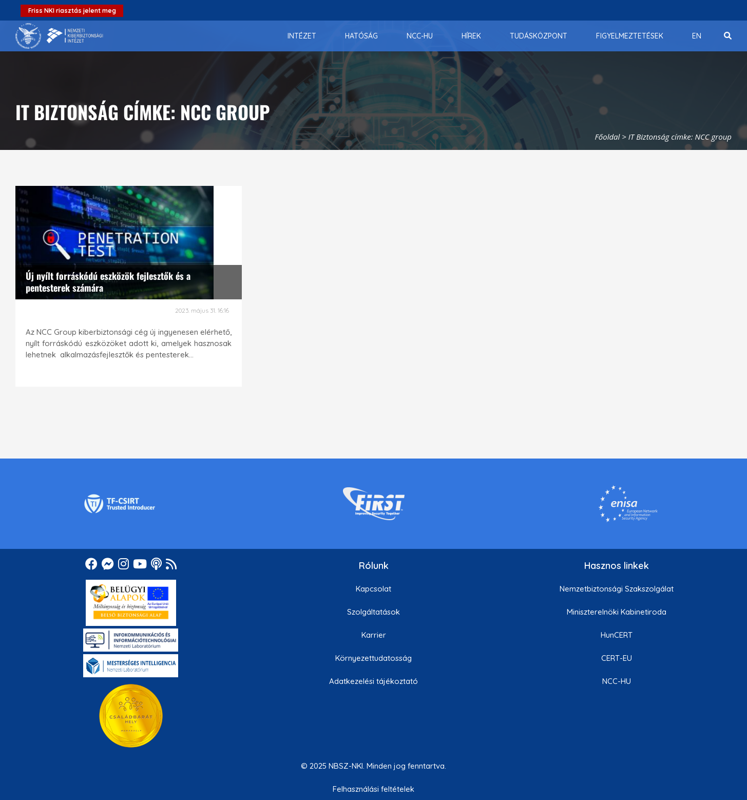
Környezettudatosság (373, 658)
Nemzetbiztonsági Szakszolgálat (617, 589)
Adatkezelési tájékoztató (373, 681)
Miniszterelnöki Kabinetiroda (616, 612)
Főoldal (607, 136)
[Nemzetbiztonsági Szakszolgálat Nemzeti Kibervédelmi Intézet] (59, 36)
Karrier (373, 635)
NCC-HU (616, 681)
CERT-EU (616, 658)
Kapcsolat (373, 589)
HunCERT (617, 635)
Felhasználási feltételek (373, 789)
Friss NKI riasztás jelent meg (72, 10)
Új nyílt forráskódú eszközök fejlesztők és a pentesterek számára (108, 281)
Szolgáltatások (373, 612)
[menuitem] (301, 36)
